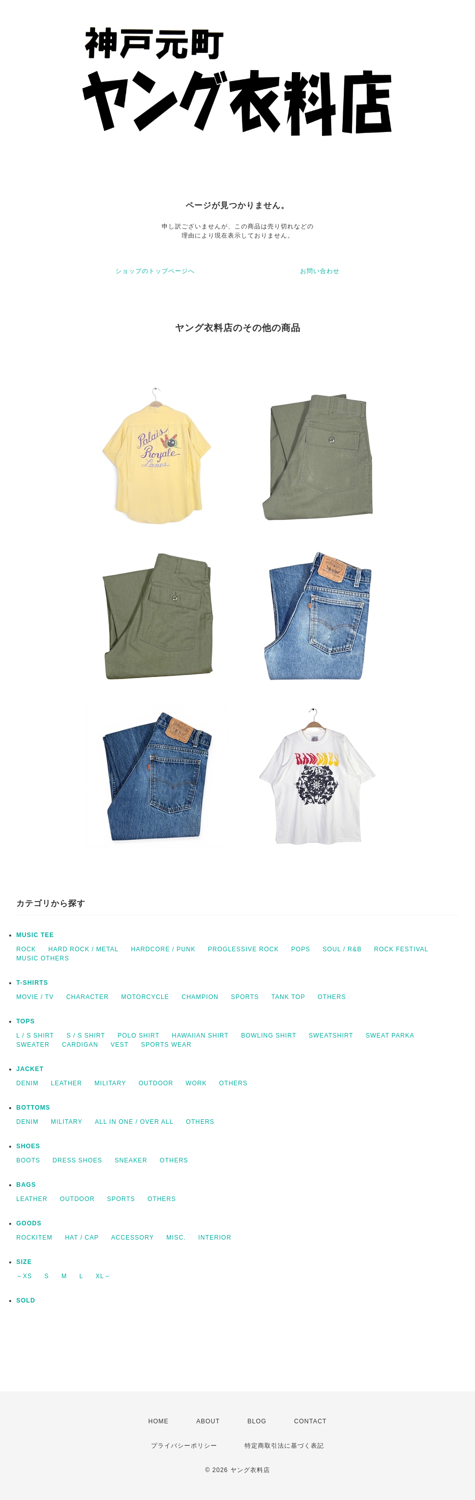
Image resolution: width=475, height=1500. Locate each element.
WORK (196, 1083)
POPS (300, 949)
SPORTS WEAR (166, 1044)
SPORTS (245, 997)
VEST (119, 1044)
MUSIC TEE (35, 935)
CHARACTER (87, 997)
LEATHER (66, 1083)
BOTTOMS (33, 1107)
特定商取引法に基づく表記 (284, 1445)
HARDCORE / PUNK (163, 949)
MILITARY (110, 1083)
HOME (159, 1421)
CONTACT (310, 1421)
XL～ (103, 1276)
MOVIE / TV (35, 997)
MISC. (176, 1237)
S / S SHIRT (86, 1035)
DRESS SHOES (77, 1160)
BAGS (26, 1184)
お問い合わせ (320, 271)
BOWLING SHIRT (268, 1035)
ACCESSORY (132, 1237)
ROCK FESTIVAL (401, 949)
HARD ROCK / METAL (83, 949)
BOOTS (28, 1160)
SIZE (24, 1261)
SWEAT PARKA (390, 1035)
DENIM (27, 1083)
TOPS (25, 1021)
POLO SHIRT (138, 1035)
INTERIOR (214, 1237)
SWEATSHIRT (331, 1035)
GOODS (29, 1223)
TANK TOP (288, 997)
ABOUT (208, 1421)
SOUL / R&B (342, 949)
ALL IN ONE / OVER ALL (134, 1121)
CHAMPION (200, 997)
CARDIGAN (80, 1044)
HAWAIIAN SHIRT (200, 1035)
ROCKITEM (34, 1237)
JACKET (30, 1069)
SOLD (25, 1300)
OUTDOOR (155, 1083)
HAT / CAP (82, 1237)
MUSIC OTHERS (42, 958)
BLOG (257, 1421)
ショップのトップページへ (155, 271)
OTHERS (331, 997)
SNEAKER (130, 1160)
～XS (24, 1276)
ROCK (26, 949)
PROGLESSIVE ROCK (243, 949)
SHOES (28, 1146)
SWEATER (32, 1044)
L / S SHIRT (35, 1035)
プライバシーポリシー (184, 1445)
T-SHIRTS (32, 982)
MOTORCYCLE (145, 997)
